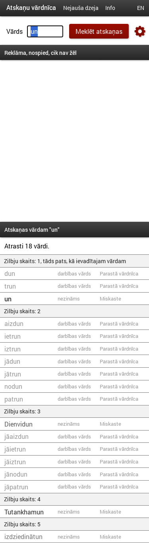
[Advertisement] (74, 140)
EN (140, 8)
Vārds (14, 31)
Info (110, 8)
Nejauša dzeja (81, 8)
